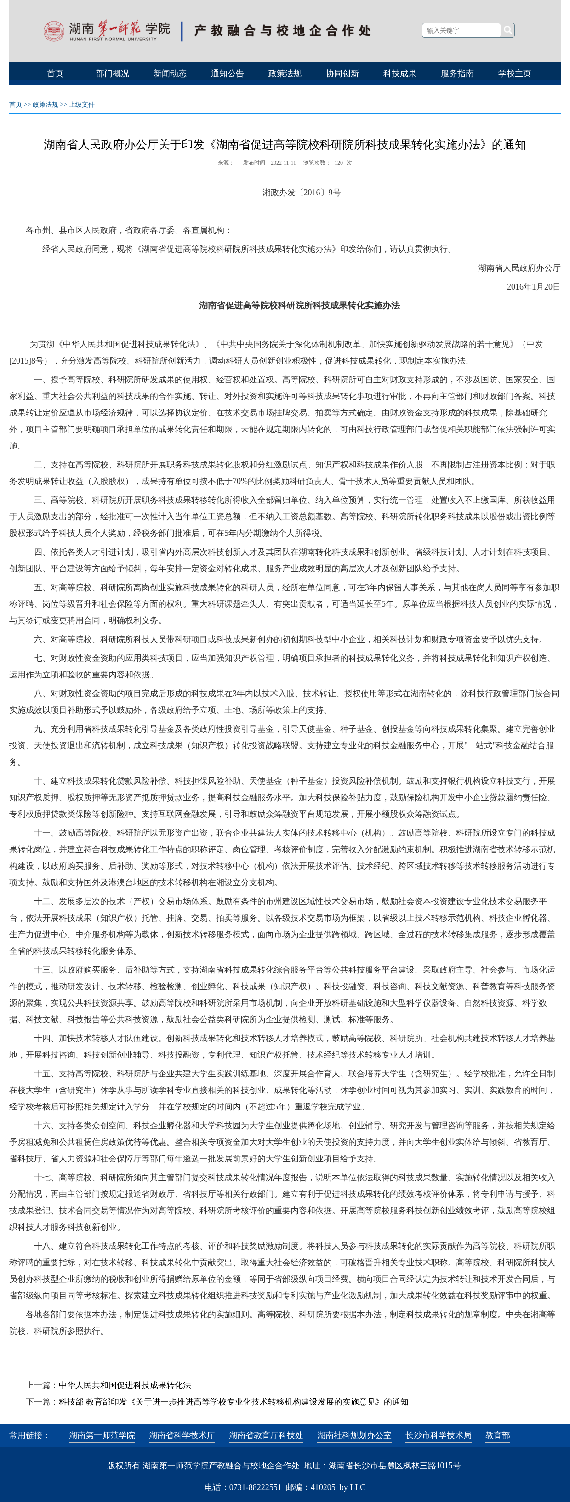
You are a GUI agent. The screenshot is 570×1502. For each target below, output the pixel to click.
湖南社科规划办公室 (354, 1435)
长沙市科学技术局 (438, 1435)
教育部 (497, 1435)
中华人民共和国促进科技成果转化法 (125, 1385)
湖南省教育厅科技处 (266, 1435)
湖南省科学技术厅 (182, 1435)
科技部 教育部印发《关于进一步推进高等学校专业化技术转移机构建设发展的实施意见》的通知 (234, 1401)
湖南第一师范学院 (102, 1435)
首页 (15, 104)
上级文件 (82, 104)
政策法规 (45, 104)
